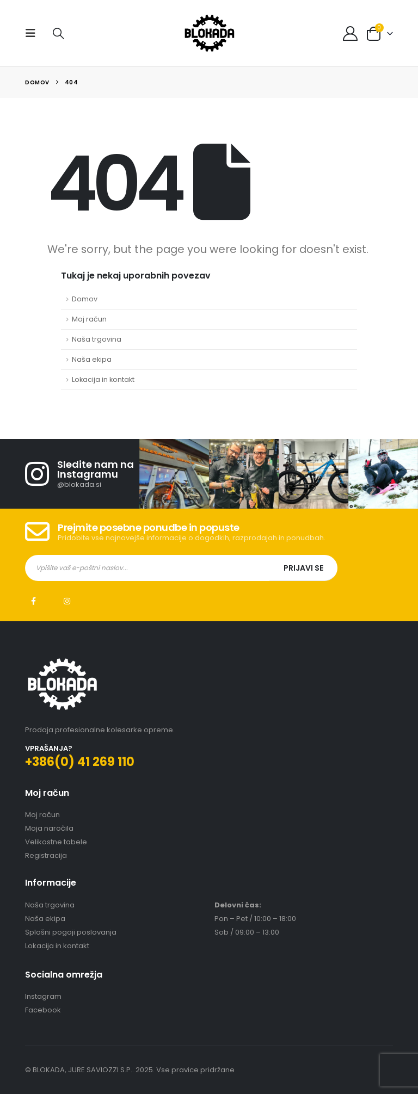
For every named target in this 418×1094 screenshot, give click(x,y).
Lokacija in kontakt (103, 379)
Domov (84, 299)
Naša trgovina (96, 339)
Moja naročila (49, 828)
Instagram (67, 601)
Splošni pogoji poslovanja (70, 932)
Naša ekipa (92, 359)
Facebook (33, 601)
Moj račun (89, 319)
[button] (33, 33)
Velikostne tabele (56, 842)
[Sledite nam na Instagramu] (82, 474)
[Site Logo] (209, 33)
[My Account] (350, 33)
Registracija (46, 855)
